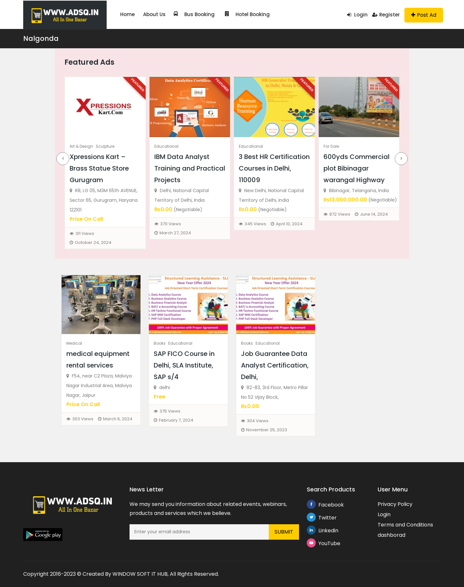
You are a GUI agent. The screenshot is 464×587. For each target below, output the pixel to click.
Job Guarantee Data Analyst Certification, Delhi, (275, 365)
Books (160, 343)
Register (386, 14)
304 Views (257, 421)
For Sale (331, 146)
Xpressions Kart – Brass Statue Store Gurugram (99, 168)
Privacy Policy (395, 504)
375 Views (170, 411)
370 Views (170, 224)
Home (127, 14)
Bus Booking (189, 14)
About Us (151, 14)
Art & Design (81, 146)
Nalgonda (41, 38)
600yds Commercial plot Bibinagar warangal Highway (357, 168)
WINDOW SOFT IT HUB (140, 574)
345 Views (255, 224)
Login (357, 14)
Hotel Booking (239, 14)
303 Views (82, 419)
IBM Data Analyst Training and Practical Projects (189, 168)
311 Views (84, 233)
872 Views (339, 214)
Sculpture (105, 146)
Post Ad (423, 15)
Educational (166, 146)
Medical (74, 343)
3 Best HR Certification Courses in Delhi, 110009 (274, 168)
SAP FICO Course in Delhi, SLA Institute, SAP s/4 (184, 365)
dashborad (391, 535)
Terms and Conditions (405, 524)
